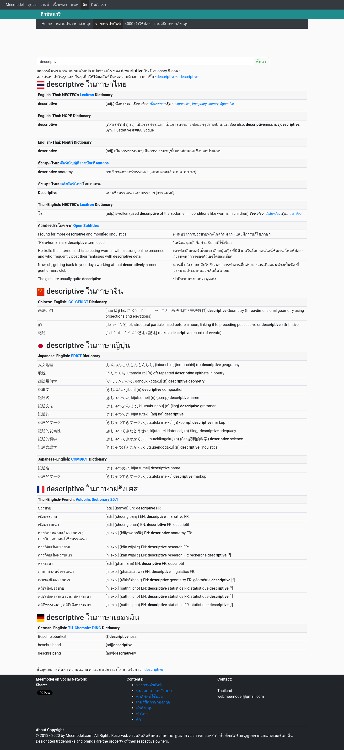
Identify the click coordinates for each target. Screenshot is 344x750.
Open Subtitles (86, 225)
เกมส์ (44, 4)
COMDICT (79, 459)
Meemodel (15, 4)
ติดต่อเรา (98, 4)
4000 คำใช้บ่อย (137, 23)
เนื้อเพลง (60, 4)
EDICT (76, 356)
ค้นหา (261, 61)
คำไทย (142, 713)
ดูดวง (32, 4)
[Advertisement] (172, 41)
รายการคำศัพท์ (108, 23)
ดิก (84, 4)
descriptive (154, 669)
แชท (75, 4)
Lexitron (87, 95)
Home (47, 23)
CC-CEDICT (78, 302)
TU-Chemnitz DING (84, 628)
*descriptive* (166, 76)
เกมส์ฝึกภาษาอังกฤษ (171, 23)
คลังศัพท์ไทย (70, 184)
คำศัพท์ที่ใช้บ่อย (149, 696)
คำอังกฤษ (144, 708)
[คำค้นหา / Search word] (145, 61)
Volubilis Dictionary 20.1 (97, 499)
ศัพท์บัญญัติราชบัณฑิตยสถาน (84, 163)
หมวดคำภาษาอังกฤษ (73, 23)
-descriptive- (189, 76)
